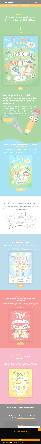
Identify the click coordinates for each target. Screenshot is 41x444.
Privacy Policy (20, 442)
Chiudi (40, 429)
